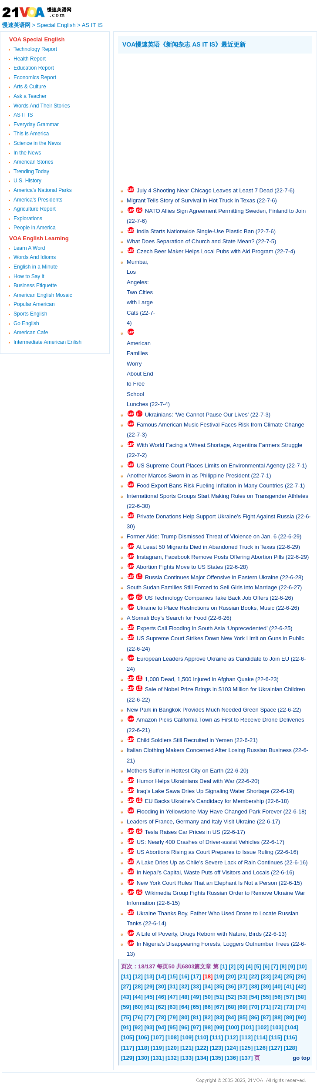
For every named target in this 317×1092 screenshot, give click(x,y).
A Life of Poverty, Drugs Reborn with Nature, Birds (199, 934)
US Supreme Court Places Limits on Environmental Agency (211, 465)
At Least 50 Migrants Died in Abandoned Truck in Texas (205, 547)
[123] (216, 1048)
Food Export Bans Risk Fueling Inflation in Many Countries (210, 485)
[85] (243, 1017)
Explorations (27, 218)
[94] (161, 1027)
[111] (216, 1037)
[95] (173, 1027)
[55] (266, 997)
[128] (290, 1048)
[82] (207, 1017)
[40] (278, 986)
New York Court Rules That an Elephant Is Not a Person (207, 883)
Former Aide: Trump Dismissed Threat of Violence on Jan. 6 (202, 536)
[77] (150, 1017)
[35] (219, 986)
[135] (216, 1058)
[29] (150, 986)
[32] (184, 986)
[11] (126, 976)
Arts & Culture (29, 87)
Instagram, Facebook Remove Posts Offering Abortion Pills (210, 557)
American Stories (33, 162)
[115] (275, 1037)
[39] (266, 986)
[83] (219, 1017)
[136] (231, 1058)
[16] (184, 976)
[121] (186, 1048)
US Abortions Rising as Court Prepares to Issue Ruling (205, 852)
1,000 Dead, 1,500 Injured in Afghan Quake (199, 679)
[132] (172, 1058)
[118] (142, 1048)
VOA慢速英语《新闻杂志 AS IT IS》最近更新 (184, 44)
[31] (173, 986)
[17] (196, 976)
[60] (138, 1007)
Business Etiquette (35, 285)
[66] (207, 1007)
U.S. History (27, 181)
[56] (278, 997)
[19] (219, 976)
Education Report (33, 68)
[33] (196, 986)
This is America (31, 134)
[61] (150, 1007)
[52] (231, 997)
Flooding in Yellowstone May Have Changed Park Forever (209, 811)
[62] (161, 1007)
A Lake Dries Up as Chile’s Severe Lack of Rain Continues (209, 862)
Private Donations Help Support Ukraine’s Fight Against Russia (215, 516)
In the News (27, 153)
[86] (254, 1017)
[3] (240, 966)
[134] (201, 1058)
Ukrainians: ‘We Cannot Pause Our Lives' (197, 414)
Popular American (34, 304)
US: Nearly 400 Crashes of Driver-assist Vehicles (198, 842)
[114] (260, 1037)
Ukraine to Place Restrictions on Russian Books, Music (205, 608)
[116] (290, 1037)
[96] (184, 1027)
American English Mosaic (42, 295)
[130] (142, 1058)
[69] (243, 1007)
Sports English (30, 314)
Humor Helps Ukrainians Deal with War (186, 781)
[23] (266, 976)
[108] (172, 1037)
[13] (150, 976)
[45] (150, 997)
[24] (278, 976)
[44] (138, 997)
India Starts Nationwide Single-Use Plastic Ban (195, 231)
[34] (207, 986)
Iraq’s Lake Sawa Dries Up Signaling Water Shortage (203, 791)
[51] (219, 997)
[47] (173, 997)
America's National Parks (42, 190)
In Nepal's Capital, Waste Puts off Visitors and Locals (203, 872)
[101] (247, 1027)
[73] (289, 1007)
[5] (257, 966)
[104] (291, 1027)
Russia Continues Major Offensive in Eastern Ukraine (212, 577)
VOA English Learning (39, 238)
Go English (26, 323)
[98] (207, 1027)
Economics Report (34, 77)
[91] (126, 1027)
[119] (157, 1048)
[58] (301, 997)
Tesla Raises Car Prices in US (182, 832)
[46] (161, 997)
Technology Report (35, 49)
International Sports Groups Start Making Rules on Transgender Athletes (217, 496)
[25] (289, 976)
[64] (184, 1007)
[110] (201, 1037)
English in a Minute (35, 267)
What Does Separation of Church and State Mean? (190, 241)
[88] (278, 1017)
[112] (231, 1037)
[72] (278, 1007)
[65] (196, 1007)
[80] (184, 1017)
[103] (276, 1027)
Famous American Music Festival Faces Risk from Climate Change (220, 424)
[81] (196, 1017)
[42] (301, 986)
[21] (243, 976)
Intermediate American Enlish (47, 342)
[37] (243, 986)
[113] (246, 1037)
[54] (254, 997)
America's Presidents (37, 200)
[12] (138, 976)
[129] (127, 1058)
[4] (249, 966)
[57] (289, 997)
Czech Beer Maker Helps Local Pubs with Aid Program (205, 251)
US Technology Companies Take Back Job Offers (206, 598)
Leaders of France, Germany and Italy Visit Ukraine (191, 821)
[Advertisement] (217, 119)
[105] (127, 1037)
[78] (161, 1017)
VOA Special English (36, 39)
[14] (161, 976)
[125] (246, 1048)
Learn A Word (29, 248)
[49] (196, 997)
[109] (186, 1037)
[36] (231, 986)
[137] (246, 1058)
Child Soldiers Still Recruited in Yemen (185, 740)
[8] (283, 966)
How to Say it (28, 276)
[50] (207, 997)
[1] (223, 966)
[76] (138, 1017)
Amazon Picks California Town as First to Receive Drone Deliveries (220, 719)
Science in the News (37, 143)
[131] (157, 1058)
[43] (126, 997)
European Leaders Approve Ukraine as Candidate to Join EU (213, 658)
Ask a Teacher (30, 96)
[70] (254, 1007)
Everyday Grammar (36, 124)
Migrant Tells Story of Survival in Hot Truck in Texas (191, 200)
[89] (289, 1017)
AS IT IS (92, 25)
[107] (157, 1037)
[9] (291, 966)
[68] (231, 1007)
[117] (127, 1048)
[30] (161, 986)
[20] (231, 976)
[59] (126, 1007)
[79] (173, 1017)
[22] (254, 976)
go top (301, 1058)
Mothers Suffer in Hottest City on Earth (175, 770)
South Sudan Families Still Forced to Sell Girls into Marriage (202, 587)
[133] (186, 1058)
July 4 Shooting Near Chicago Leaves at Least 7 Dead (205, 190)
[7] (274, 966)
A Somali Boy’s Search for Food (166, 618)
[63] (173, 1007)
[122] (201, 1048)
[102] (262, 1027)
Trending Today (31, 171)
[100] (232, 1027)
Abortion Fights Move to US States (179, 567)
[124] (231, 1048)
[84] (231, 1017)
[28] (138, 986)
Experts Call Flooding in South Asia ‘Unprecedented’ (202, 628)
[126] (260, 1048)
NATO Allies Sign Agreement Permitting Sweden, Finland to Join (225, 211)
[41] (289, 986)
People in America (34, 228)
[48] (184, 997)
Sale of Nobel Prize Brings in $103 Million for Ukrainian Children (225, 689)
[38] (254, 986)
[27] (126, 986)
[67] (219, 1007)
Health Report (29, 59)
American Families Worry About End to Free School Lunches (140, 373)
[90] (301, 1017)
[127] (275, 1048)
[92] (138, 1027)
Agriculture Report (34, 209)
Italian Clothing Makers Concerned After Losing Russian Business (209, 750)
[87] (266, 1017)
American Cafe (30, 332)
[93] (150, 1027)
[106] (142, 1037)
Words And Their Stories (41, 106)
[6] (266, 966)
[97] (196, 1027)
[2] (232, 966)
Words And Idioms (34, 257)
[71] (266, 1007)
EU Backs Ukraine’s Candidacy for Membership (204, 801)
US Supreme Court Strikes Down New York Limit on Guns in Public (220, 638)
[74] (301, 1007)
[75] (126, 1017)
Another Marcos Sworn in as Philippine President (188, 475)
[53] (243, 997)
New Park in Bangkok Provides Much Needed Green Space (201, 709)
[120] (172, 1048)
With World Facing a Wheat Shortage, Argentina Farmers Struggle (220, 445)
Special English (56, 25)
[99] (219, 1027)
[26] (301, 976)
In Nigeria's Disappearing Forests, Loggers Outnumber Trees (213, 944)
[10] (302, 966)
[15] (173, 976)
